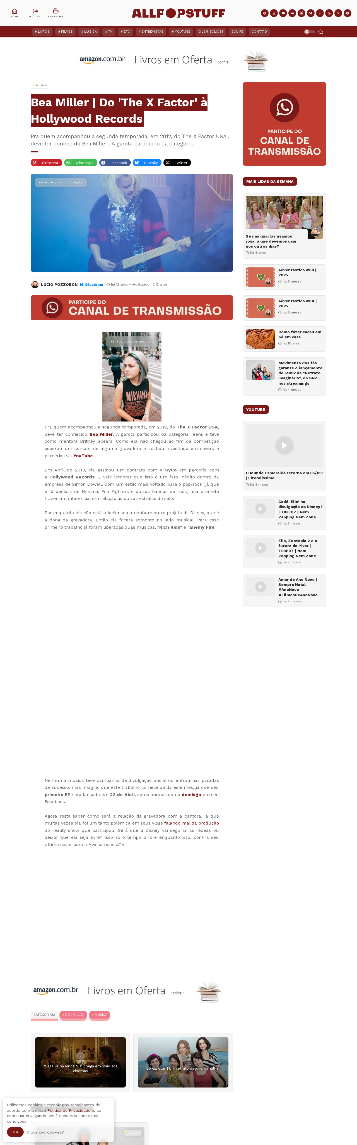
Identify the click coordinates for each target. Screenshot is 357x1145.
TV (110, 31)
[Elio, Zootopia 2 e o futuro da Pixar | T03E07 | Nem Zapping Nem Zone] (260, 547)
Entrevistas (152, 31)
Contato (259, 31)
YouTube (182, 31)
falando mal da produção (191, 823)
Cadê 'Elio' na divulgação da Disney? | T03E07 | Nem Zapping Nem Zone (300, 509)
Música (90, 31)
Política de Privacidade (68, 1110)
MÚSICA (101, 1015)
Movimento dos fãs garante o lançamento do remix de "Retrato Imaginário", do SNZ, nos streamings (300, 373)
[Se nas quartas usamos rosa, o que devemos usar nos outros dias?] (284, 217)
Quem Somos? (211, 31)
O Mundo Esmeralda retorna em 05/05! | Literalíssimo (284, 475)
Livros (44, 31)
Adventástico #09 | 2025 (297, 272)
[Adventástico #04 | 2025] (260, 308)
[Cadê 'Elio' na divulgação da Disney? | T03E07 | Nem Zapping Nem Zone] (260, 508)
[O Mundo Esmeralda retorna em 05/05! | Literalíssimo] (284, 445)
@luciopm (94, 284)
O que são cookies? (45, 1132)
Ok (15, 1132)
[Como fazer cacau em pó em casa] (260, 339)
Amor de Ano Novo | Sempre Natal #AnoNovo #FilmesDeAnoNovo (298, 587)
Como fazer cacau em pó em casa (299, 334)
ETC (127, 31)
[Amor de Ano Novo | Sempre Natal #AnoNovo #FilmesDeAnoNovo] (260, 586)
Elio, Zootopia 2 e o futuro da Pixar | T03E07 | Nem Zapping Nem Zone (297, 548)
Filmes (67, 31)
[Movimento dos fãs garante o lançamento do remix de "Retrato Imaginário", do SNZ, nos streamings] (260, 370)
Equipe (237, 31)
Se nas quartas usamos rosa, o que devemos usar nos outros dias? (271, 241)
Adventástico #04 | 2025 (297, 303)
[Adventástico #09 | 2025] (260, 277)
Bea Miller (101, 434)
